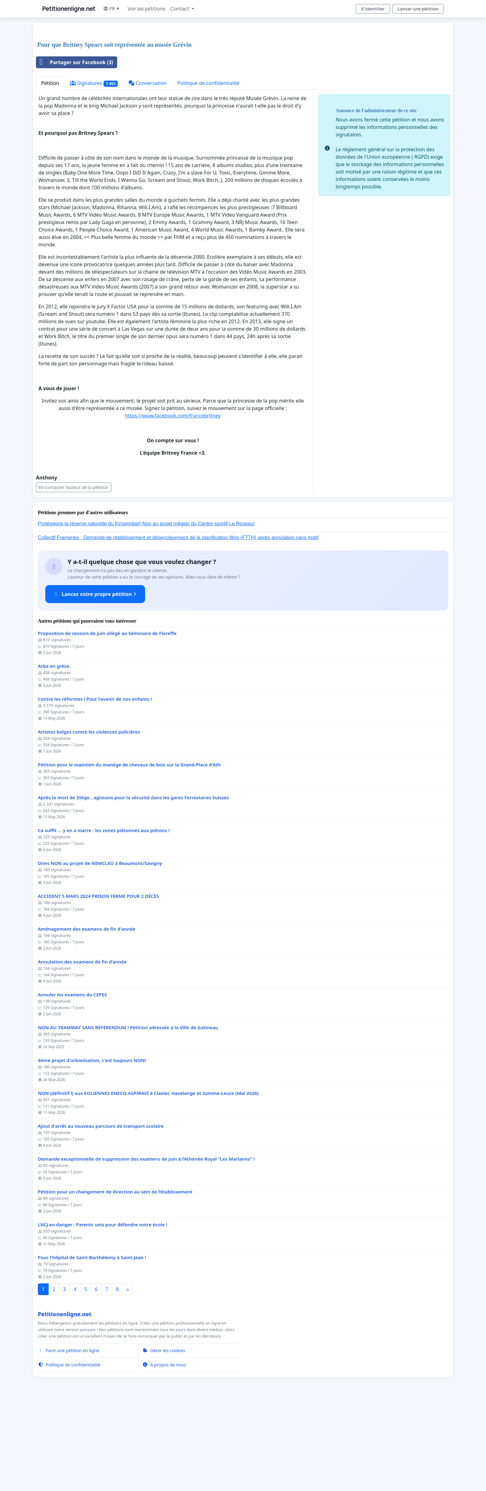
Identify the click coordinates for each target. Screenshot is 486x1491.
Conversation (147, 169)
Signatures (94, 170)
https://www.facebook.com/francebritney (172, 502)
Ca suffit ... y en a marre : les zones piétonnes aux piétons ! (104, 917)
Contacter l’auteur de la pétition (73, 574)
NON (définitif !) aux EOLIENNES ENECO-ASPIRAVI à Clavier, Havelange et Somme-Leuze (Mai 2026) (148, 1180)
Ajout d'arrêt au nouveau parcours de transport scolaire (101, 1213)
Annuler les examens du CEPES (72, 1081)
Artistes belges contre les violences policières (89, 819)
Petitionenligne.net (68, 9)
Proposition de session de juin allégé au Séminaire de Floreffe (107, 720)
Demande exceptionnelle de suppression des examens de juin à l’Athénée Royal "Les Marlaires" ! (146, 1246)
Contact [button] (180, 8)
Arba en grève (53, 753)
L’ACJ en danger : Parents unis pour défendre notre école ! (102, 1311)
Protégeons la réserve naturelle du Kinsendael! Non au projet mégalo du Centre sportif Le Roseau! (146, 610)
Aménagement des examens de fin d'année (86, 1016)
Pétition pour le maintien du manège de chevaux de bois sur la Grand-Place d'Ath (129, 851)
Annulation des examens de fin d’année (82, 1049)
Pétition (50, 169)
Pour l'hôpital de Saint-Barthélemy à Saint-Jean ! (92, 1344)
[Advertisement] (222, 75)
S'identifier (373, 9)
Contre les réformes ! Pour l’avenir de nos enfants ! (95, 786)
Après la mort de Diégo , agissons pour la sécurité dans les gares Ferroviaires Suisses (133, 884)
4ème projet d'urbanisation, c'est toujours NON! (92, 1147)
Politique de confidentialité (208, 169)
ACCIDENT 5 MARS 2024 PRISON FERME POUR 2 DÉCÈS (98, 983)
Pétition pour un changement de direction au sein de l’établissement (115, 1278)
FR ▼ (111, 8)
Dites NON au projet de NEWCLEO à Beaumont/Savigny (100, 950)
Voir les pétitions (147, 8)
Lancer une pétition (418, 9)
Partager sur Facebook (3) (74, 149)
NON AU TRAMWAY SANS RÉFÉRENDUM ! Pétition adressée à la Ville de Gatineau (128, 1114)
